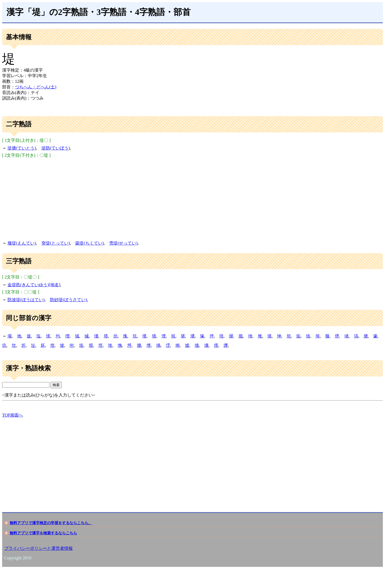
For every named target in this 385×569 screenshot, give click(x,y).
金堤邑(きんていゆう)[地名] (33, 284)
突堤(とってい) (55, 243)
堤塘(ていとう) (21, 148)
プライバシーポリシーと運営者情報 (38, 548)
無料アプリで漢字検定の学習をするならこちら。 (51, 523)
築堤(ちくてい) (89, 243)
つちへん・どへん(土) (35, 87)
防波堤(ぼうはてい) (26, 299)
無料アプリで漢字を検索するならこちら (43, 533)
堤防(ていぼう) (55, 148)
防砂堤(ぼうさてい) (68, 299)
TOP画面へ (12, 415)
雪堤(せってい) (123, 243)
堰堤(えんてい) (21, 243)
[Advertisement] (192, 198)
